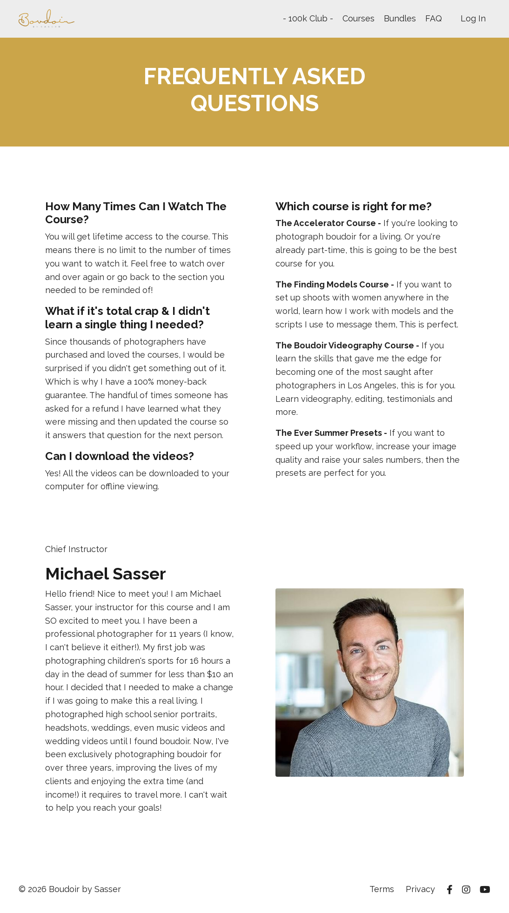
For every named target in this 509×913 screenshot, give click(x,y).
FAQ (433, 18)
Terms (381, 889)
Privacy (420, 889)
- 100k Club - (308, 18)
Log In (473, 18)
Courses (358, 18)
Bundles (400, 18)
